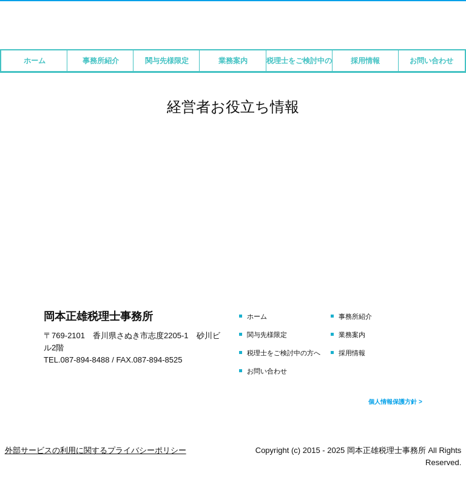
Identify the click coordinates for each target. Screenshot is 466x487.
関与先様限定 (167, 60)
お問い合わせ (431, 60)
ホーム (35, 60)
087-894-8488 (85, 359)
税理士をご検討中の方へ (299, 60)
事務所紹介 (101, 60)
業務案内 (233, 60)
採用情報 (365, 60)
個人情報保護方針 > (395, 401)
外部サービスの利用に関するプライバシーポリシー (95, 450)
